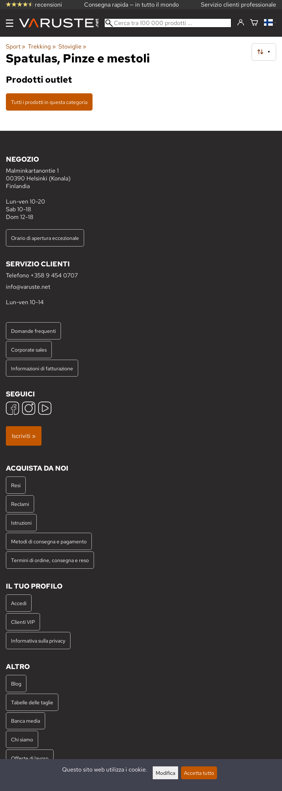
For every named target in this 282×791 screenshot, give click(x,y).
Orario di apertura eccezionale (45, 237)
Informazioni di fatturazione (42, 368)
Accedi (18, 603)
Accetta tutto (199, 772)
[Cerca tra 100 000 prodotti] (167, 23)
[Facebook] (12, 409)
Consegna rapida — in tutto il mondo (131, 4)
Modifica (165, 772)
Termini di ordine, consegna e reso (50, 560)
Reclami (20, 503)
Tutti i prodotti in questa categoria (49, 101)
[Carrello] (254, 23)
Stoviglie (72, 46)
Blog (16, 683)
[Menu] (9, 23)
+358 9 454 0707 (54, 275)
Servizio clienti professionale (238, 4)
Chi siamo (22, 739)
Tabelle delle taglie (32, 702)
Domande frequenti (33, 330)
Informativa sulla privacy (38, 640)
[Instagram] (28, 409)
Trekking (41, 46)
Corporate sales (29, 349)
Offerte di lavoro (29, 758)
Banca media (25, 720)
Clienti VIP (23, 621)
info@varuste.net (28, 287)
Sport (15, 46)
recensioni (34, 4)
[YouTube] (44, 409)
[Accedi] (240, 22)
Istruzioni (21, 522)
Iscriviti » (24, 436)
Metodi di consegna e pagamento (49, 541)
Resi (16, 485)
